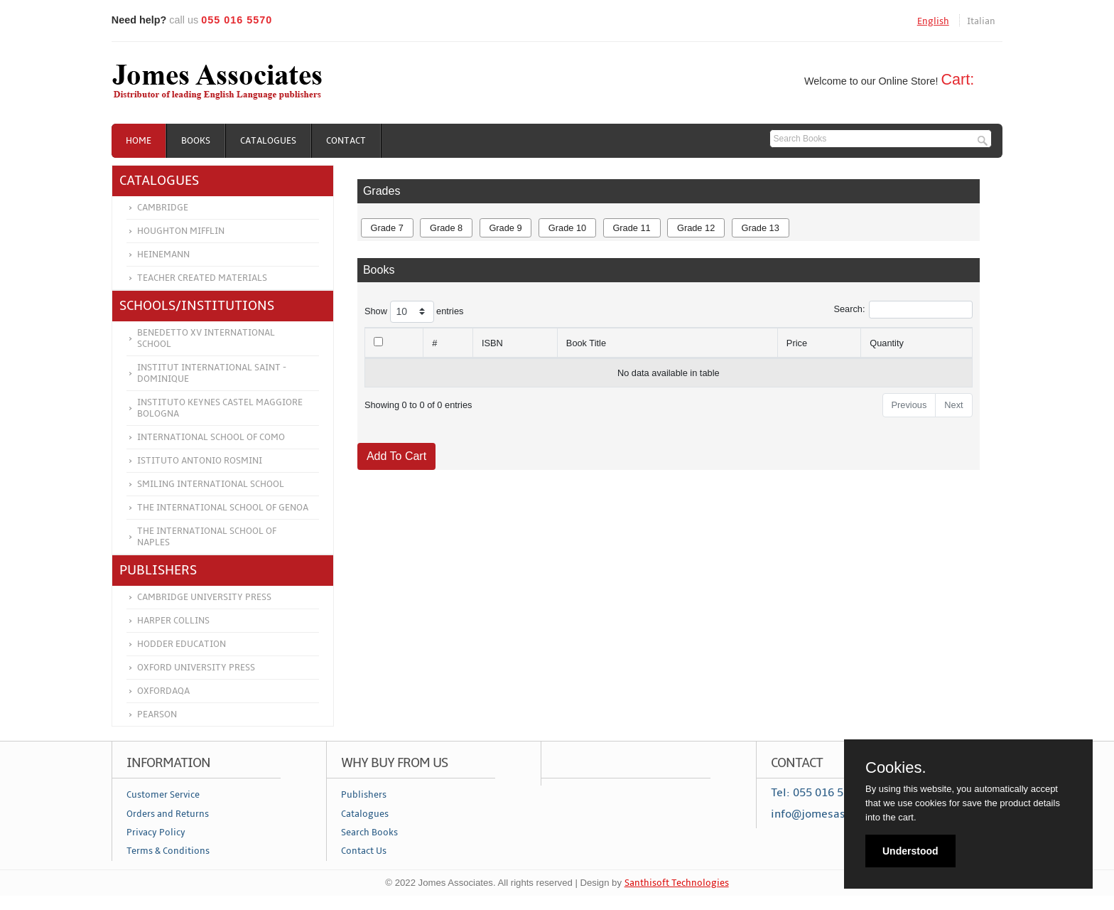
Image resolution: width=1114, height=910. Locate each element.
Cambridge (162, 207)
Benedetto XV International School (206, 338)
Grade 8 (446, 228)
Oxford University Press (196, 667)
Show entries (414, 312)
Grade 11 (631, 228)
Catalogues (268, 140)
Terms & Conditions (168, 851)
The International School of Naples (206, 536)
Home (138, 140)
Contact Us (363, 851)
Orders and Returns (167, 814)
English (933, 21)
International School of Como (211, 437)
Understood (910, 851)
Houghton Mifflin (181, 231)
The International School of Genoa (222, 507)
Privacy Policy (155, 832)
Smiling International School (210, 484)
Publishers (363, 795)
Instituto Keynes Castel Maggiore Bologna (220, 408)
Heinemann (163, 254)
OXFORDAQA (163, 691)
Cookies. (895, 768)
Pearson (157, 714)
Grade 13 (760, 228)
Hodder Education (181, 644)
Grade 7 (387, 228)
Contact (346, 140)
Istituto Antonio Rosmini (199, 460)
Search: (902, 309)
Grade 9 (505, 228)
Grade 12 (696, 228)
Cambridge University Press (204, 597)
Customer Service (163, 795)
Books (195, 140)
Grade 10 (567, 228)
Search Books (369, 832)
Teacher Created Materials (202, 278)
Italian (981, 21)
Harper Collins (173, 620)
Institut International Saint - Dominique (211, 373)
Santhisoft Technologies (676, 883)
